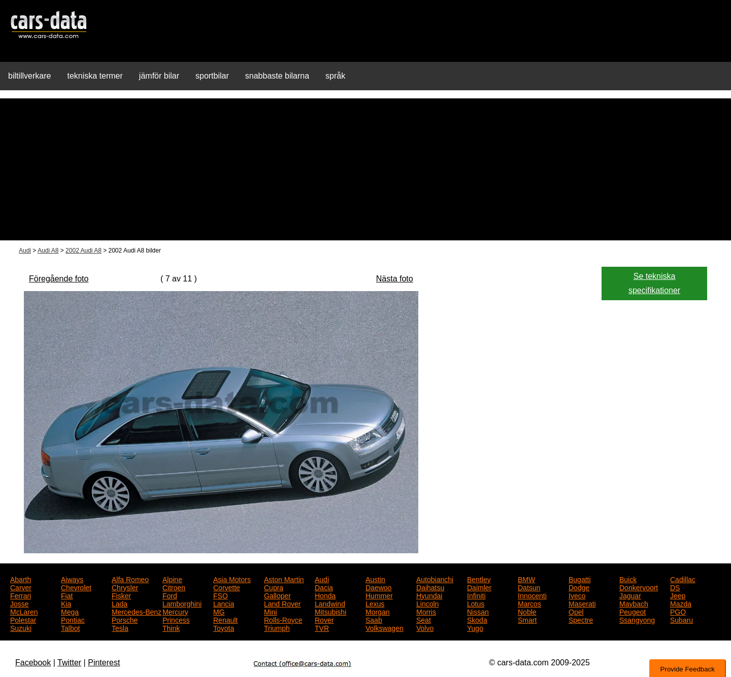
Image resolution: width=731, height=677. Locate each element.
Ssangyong (637, 619)
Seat (423, 619)
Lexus (375, 603)
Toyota (223, 627)
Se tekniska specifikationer (654, 283)
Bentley (479, 579)
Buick (628, 579)
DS (675, 587)
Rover (324, 619)
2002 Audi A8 (83, 250)
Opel (576, 611)
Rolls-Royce (283, 619)
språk (335, 76)
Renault (225, 619)
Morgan (377, 611)
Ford (169, 595)
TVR (322, 627)
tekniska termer (94, 76)
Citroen (173, 587)
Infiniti (476, 595)
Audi (25, 250)
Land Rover (282, 603)
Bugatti (580, 579)
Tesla (120, 627)
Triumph (277, 627)
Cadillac (682, 579)
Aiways (72, 579)
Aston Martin (284, 579)
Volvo (425, 627)
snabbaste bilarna (277, 76)
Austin (375, 579)
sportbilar (212, 76)
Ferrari (20, 595)
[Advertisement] (365, 169)
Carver (20, 587)
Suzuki (20, 627)
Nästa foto (394, 278)
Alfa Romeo (130, 579)
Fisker (121, 595)
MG (219, 611)
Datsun (529, 587)
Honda (325, 595)
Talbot (70, 627)
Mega (70, 611)
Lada (119, 603)
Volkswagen (385, 627)
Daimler (479, 587)
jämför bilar (159, 76)
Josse (19, 603)
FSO (220, 595)
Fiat (67, 595)
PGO (678, 611)
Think (171, 627)
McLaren (24, 611)
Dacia (324, 587)
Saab (374, 619)
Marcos (529, 603)
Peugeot (632, 611)
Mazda (680, 603)
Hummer (379, 595)
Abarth (20, 579)
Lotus (475, 603)
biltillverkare (29, 76)
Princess (176, 619)
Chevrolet (76, 587)
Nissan (478, 611)
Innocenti (532, 595)
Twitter (69, 662)
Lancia (223, 603)
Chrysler (125, 587)
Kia (66, 603)
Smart (527, 619)
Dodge (579, 587)
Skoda (477, 619)
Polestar (23, 619)
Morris (426, 611)
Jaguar (630, 595)
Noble (527, 611)
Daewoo (378, 587)
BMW (526, 579)
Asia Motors (232, 579)
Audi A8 (48, 250)
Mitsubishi (330, 611)
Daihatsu (430, 587)
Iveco (577, 595)
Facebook (33, 662)
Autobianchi (434, 579)
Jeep (677, 595)
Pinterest (104, 662)
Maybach (633, 603)
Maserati (582, 603)
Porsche (125, 619)
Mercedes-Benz (136, 611)
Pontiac (73, 619)
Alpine (172, 579)
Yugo (475, 627)
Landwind (330, 603)
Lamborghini (182, 603)
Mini (270, 611)
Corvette (226, 587)
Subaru (681, 619)
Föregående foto (58, 278)
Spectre (581, 619)
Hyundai (429, 595)
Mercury (175, 611)
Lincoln (427, 603)
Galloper (277, 595)
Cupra (273, 587)
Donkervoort (638, 587)
